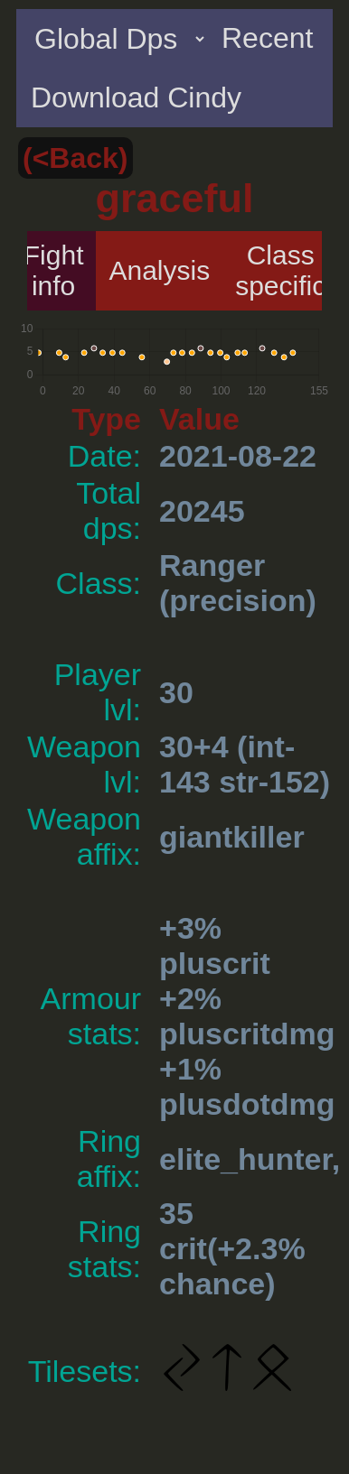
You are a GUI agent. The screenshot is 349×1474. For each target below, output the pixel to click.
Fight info (54, 270)
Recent (267, 38)
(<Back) (75, 158)
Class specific (280, 270)
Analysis (159, 270)
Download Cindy (136, 97)
